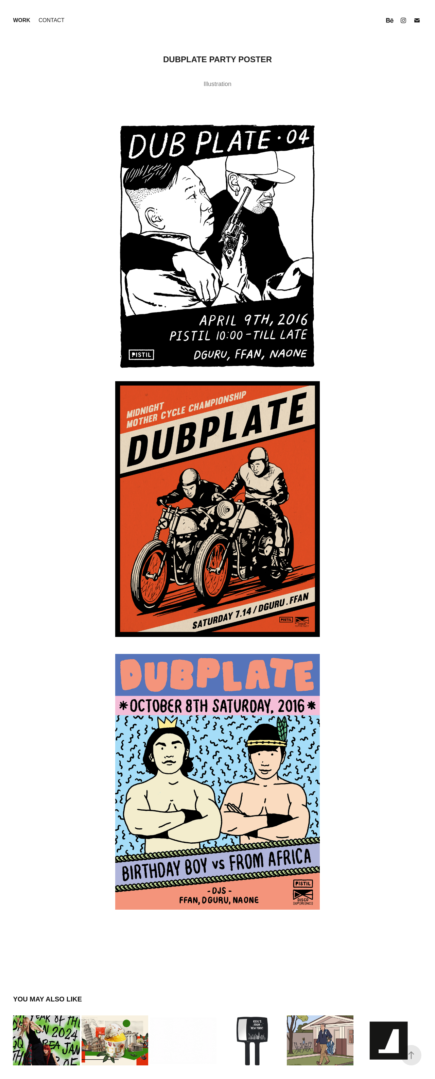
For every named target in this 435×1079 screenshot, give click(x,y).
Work (21, 20)
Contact (52, 20)
